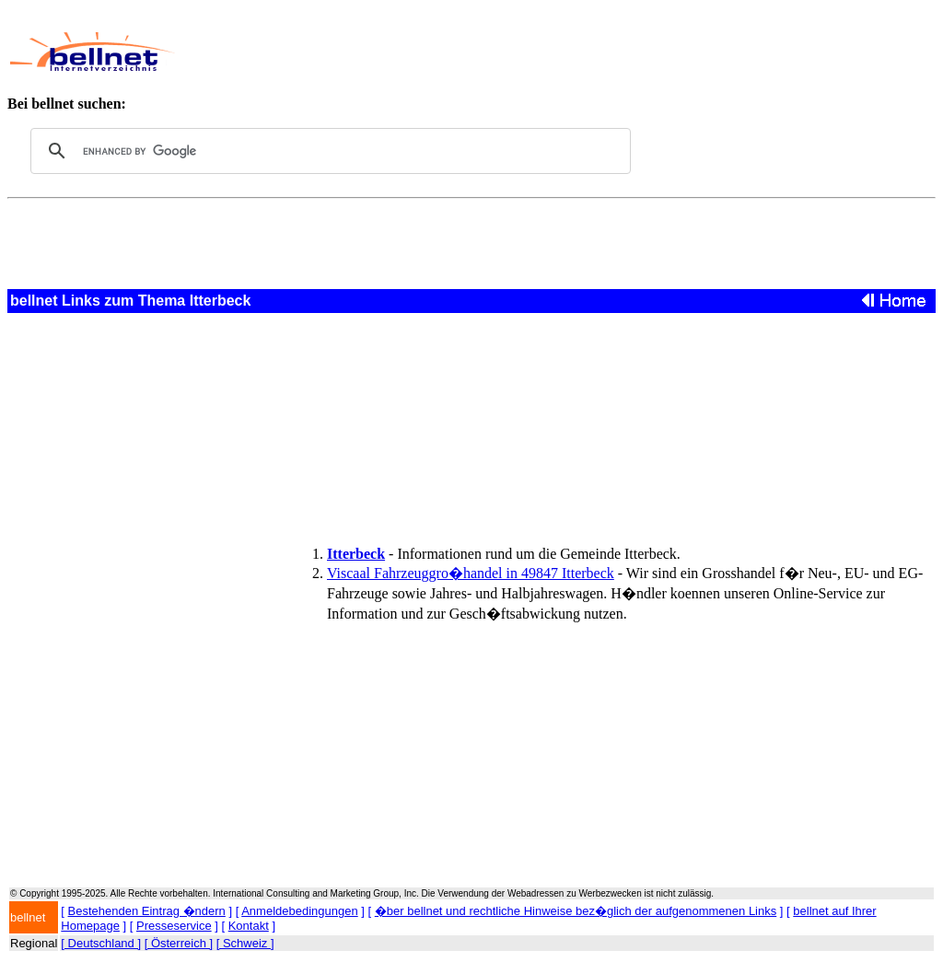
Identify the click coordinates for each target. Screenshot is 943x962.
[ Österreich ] (179, 943)
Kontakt (248, 926)
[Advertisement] (530, 51)
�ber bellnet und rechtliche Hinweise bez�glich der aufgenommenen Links (575, 911)
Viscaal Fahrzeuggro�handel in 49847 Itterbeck (470, 573)
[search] (328, 151)
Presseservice (174, 926)
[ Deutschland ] (101, 943)
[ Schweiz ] (245, 943)
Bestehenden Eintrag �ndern (147, 911)
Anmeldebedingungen (299, 911)
